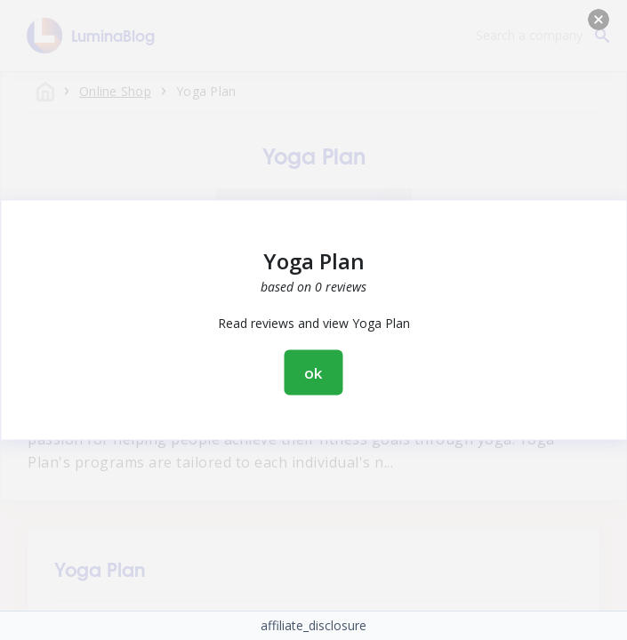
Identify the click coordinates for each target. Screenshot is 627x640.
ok (314, 373)
